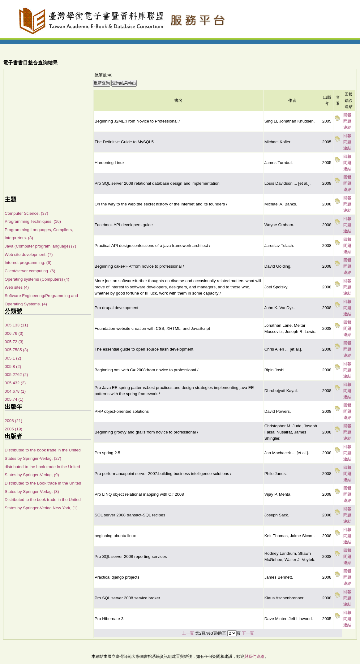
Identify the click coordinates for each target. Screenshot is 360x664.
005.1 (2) (13, 358)
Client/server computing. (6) (30, 271)
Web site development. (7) (29, 254)
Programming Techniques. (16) (33, 221)
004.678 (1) (15, 391)
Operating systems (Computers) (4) (37, 279)
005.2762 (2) (16, 374)
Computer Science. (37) (26, 213)
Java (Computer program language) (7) (40, 246)
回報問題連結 (347, 121)
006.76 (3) (14, 333)
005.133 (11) (16, 325)
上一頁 (188, 633)
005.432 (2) (15, 383)
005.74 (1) (14, 399)
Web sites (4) (17, 287)
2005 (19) (13, 429)
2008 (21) (13, 420)
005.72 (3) (14, 341)
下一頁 (248, 633)
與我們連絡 (254, 656)
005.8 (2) (13, 366)
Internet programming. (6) (28, 262)
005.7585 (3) (16, 349)
